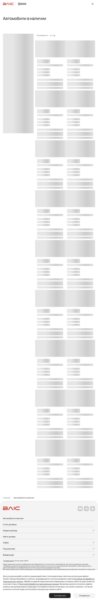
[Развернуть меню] (49, 531)
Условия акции (8, 561)
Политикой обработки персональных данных (39, 584)
